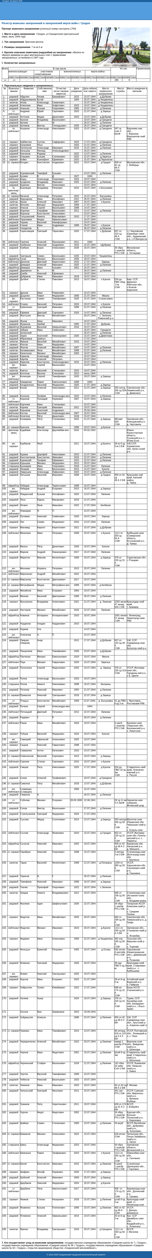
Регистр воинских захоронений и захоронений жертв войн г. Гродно (46, 23)
